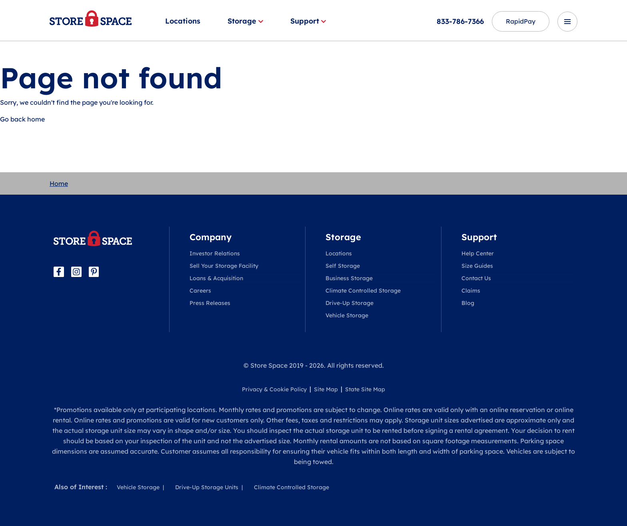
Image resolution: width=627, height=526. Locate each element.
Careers (200, 290)
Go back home (22, 119)
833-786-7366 (458, 21)
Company (211, 237)
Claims (470, 290)
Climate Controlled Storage (363, 290)
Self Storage (342, 265)
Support (308, 21)
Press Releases (210, 303)
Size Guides (477, 265)
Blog (467, 303)
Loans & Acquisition (216, 278)
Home (59, 183)
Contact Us (476, 278)
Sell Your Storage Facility (224, 265)
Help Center (477, 253)
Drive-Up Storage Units (206, 487)
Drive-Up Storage (349, 303)
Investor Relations (215, 253)
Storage (245, 21)
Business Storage (349, 278)
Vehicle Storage (346, 315)
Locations (182, 21)
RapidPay (520, 22)
